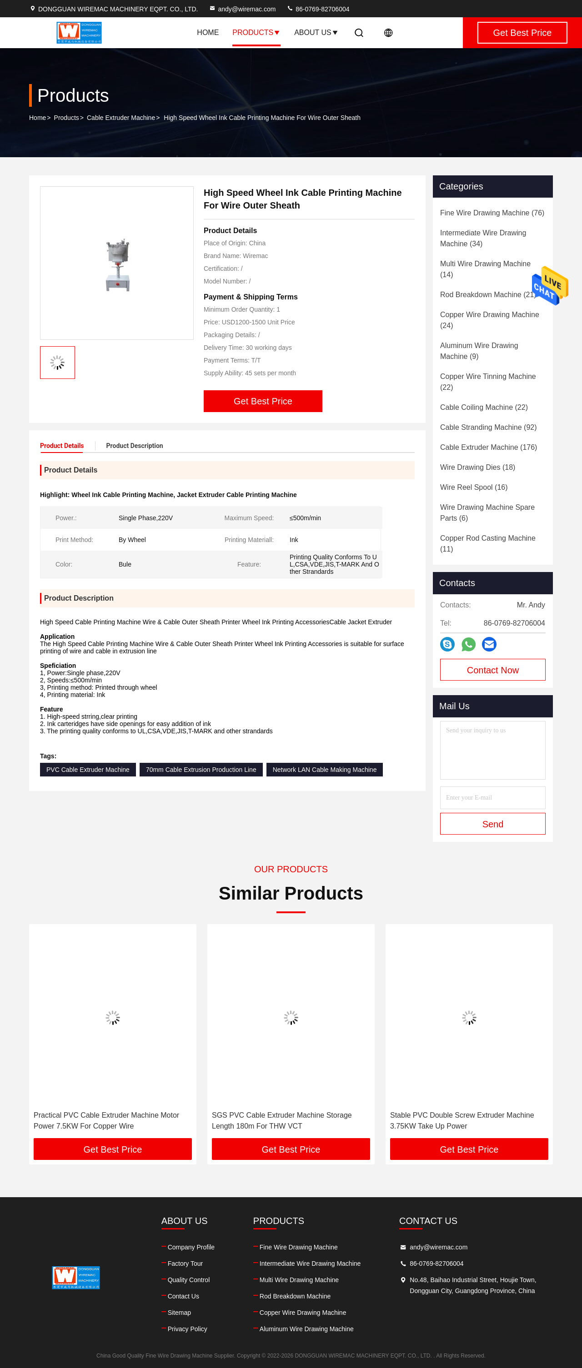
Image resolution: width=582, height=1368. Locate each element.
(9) (479, 351)
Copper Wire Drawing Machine (303, 1312)
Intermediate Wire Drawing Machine (310, 1263)
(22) (488, 382)
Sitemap (179, 1312)
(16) (474, 487)
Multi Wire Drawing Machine (299, 1279)
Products (256, 32)
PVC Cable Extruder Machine (88, 769)
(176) (488, 447)
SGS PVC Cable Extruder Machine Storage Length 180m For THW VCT (282, 1120)
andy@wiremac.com (242, 9)
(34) (483, 238)
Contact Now (493, 670)
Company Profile (191, 1247)
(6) (487, 512)
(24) (489, 320)
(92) (488, 427)
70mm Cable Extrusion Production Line (201, 769)
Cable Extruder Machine (121, 117)
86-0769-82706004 (317, 9)
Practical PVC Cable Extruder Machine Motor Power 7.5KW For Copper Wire (106, 1120)
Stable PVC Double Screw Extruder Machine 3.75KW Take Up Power (462, 1120)
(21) (488, 294)
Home (208, 32)
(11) (488, 543)
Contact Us (183, 1296)
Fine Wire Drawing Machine (299, 1247)
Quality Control (189, 1279)
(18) (477, 467)
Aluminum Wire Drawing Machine (307, 1329)
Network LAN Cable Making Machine (325, 769)
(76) (492, 213)
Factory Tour (185, 1263)
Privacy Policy (187, 1329)
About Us (316, 32)
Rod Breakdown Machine (295, 1296)
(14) (485, 269)
